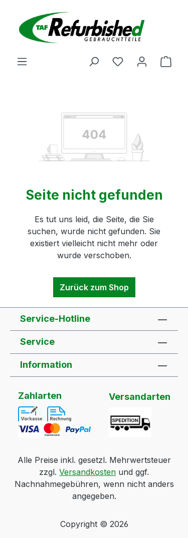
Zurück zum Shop (94, 287)
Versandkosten (87, 472)
